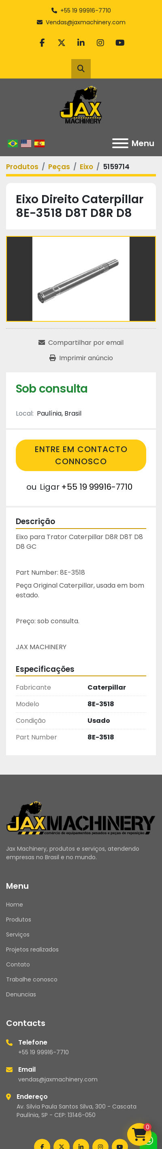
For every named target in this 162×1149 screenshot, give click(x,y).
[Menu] (120, 143)
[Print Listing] (81, 358)
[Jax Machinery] (81, 817)
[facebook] (42, 43)
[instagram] (100, 43)
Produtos (18, 919)
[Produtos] (22, 167)
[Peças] (59, 167)
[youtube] (120, 43)
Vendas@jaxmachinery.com (86, 22)
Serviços (18, 934)
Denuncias (21, 994)
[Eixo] (86, 167)
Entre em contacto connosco (81, 455)
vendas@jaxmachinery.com (58, 1079)
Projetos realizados (32, 949)
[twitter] (61, 43)
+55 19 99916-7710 (85, 10)
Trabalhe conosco (32, 979)
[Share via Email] (81, 342)
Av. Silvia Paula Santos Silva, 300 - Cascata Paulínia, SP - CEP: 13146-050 (76, 1110)
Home (14, 905)
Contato (18, 964)
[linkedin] (81, 43)
